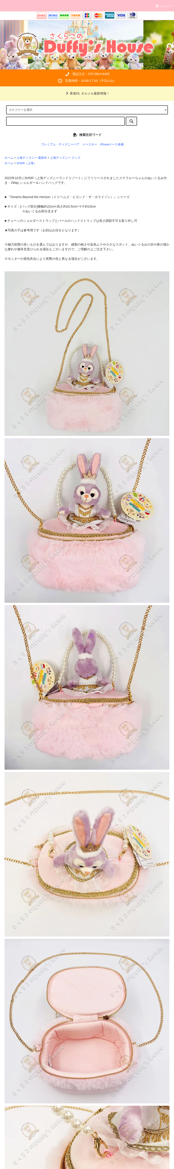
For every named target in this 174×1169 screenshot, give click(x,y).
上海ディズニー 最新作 (32, 157)
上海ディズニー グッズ (65, 157)
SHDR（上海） (26, 163)
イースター (89, 144)
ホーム (9, 157)
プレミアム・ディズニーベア (60, 144)
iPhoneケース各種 (112, 144)
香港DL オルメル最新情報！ (86, 93)
